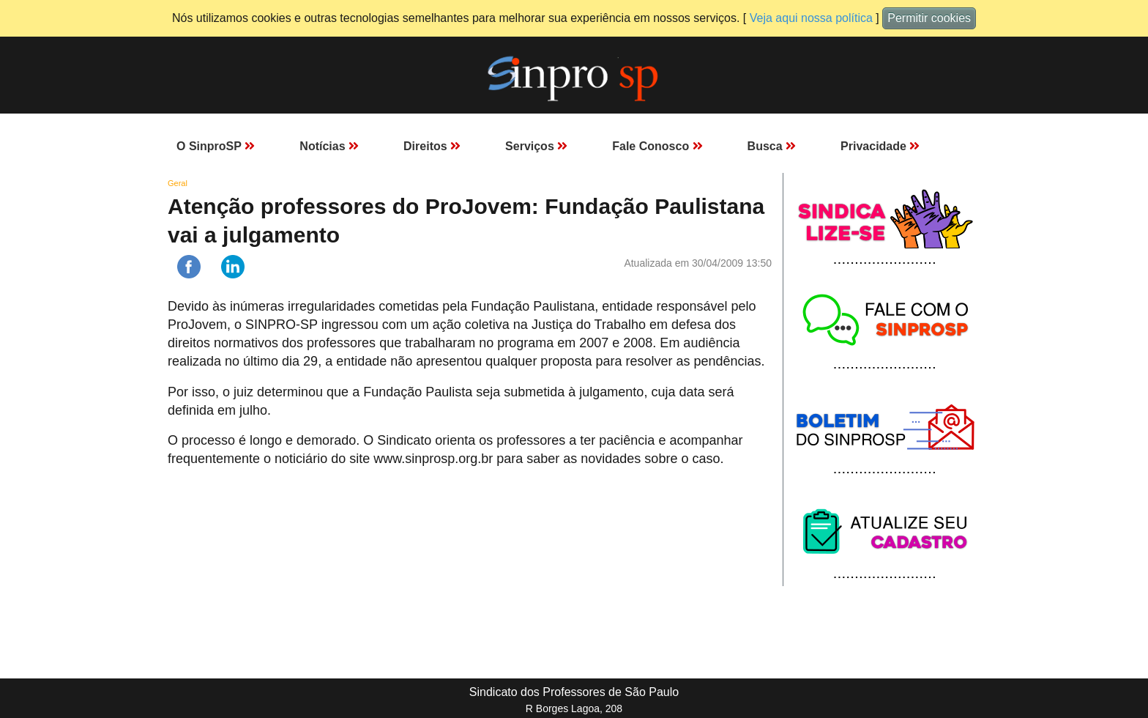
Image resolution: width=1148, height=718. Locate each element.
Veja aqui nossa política (811, 18)
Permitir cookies (929, 18)
